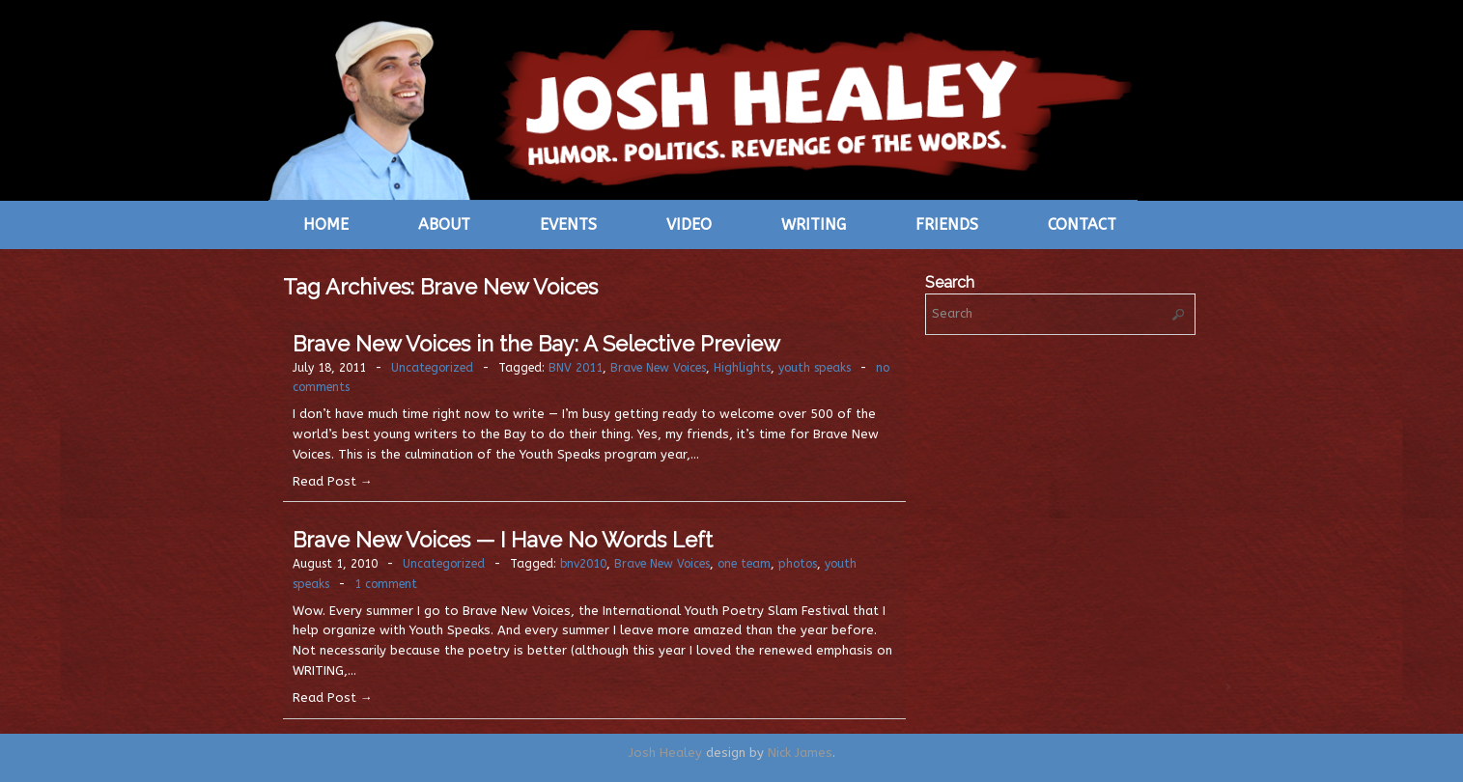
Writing (813, 224)
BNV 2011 (576, 368)
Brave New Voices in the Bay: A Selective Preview (536, 343)
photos (797, 564)
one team (744, 564)
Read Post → (333, 481)
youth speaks (814, 368)
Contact (1082, 224)
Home (326, 224)
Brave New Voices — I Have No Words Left (503, 539)
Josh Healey (665, 752)
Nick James (800, 752)
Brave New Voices (658, 368)
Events (568, 224)
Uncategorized (432, 368)
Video (689, 224)
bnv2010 (583, 564)
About (444, 224)
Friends (946, 224)
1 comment (385, 584)
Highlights (742, 368)
